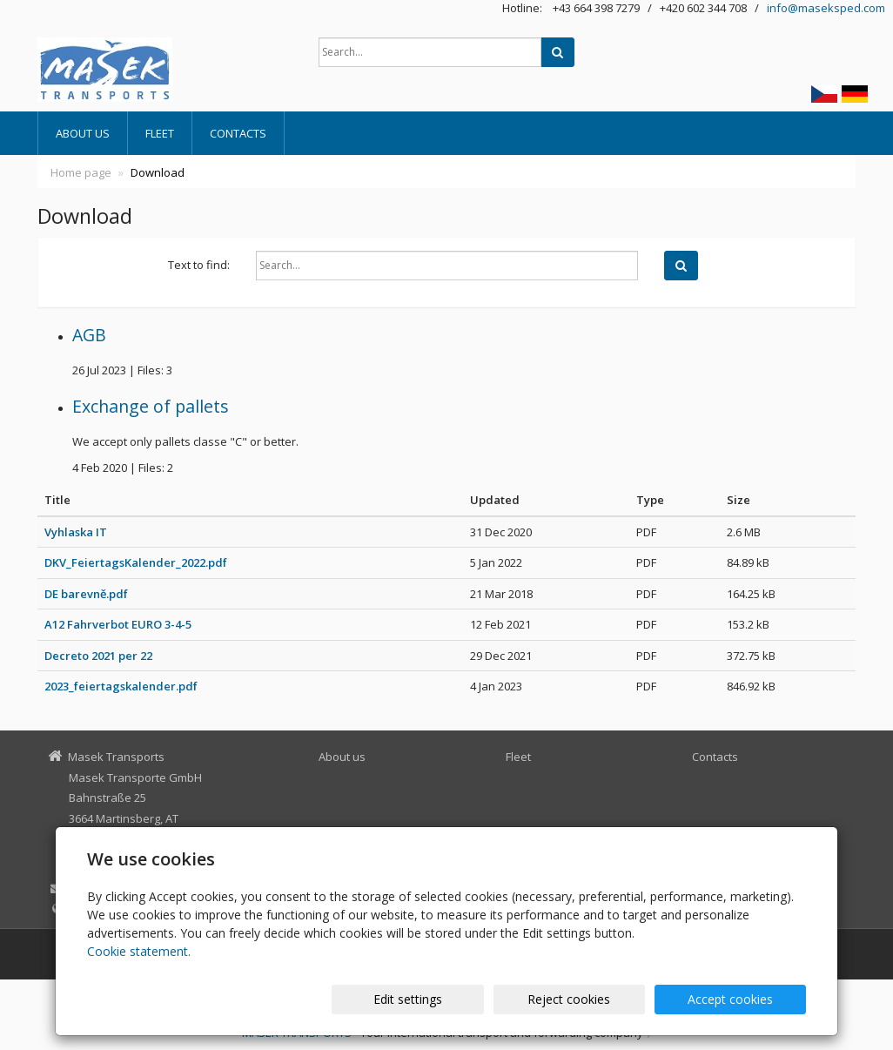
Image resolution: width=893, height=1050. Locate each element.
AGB (89, 335)
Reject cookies (596, 999)
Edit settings (454, 999)
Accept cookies (739, 999)
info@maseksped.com (826, 8)
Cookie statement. (139, 951)
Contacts (238, 133)
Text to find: (199, 265)
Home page (80, 172)
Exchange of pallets (150, 406)
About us (83, 133)
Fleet (159, 133)
